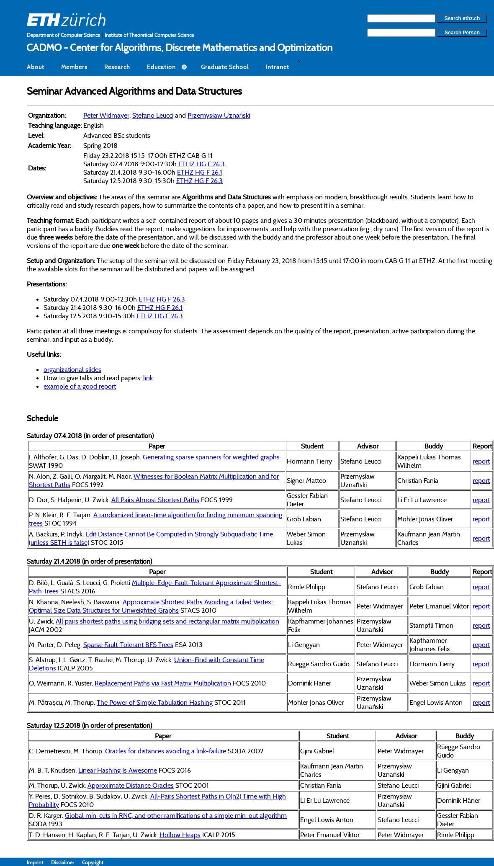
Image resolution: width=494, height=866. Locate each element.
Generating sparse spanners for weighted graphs (211, 457)
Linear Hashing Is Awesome (117, 770)
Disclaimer (66, 862)
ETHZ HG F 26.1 (199, 172)
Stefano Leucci (152, 115)
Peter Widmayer (106, 115)
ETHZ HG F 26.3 (201, 164)
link (148, 378)
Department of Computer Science (64, 35)
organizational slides (72, 369)
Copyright (92, 862)
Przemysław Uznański (219, 115)
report (481, 461)
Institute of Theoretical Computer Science (149, 35)
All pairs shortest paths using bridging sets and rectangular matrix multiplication (167, 621)
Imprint (39, 862)
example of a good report (80, 386)
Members (74, 67)
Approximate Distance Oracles (130, 785)
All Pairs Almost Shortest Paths (155, 499)
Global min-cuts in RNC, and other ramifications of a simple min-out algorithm (176, 815)
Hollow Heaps (180, 834)
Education (161, 67)
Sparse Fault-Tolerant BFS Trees (128, 644)
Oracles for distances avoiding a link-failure (165, 751)
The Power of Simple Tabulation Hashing (155, 702)
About (35, 67)
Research (117, 67)
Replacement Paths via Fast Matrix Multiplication (163, 683)
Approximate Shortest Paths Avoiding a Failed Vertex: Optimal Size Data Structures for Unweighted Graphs (151, 606)
